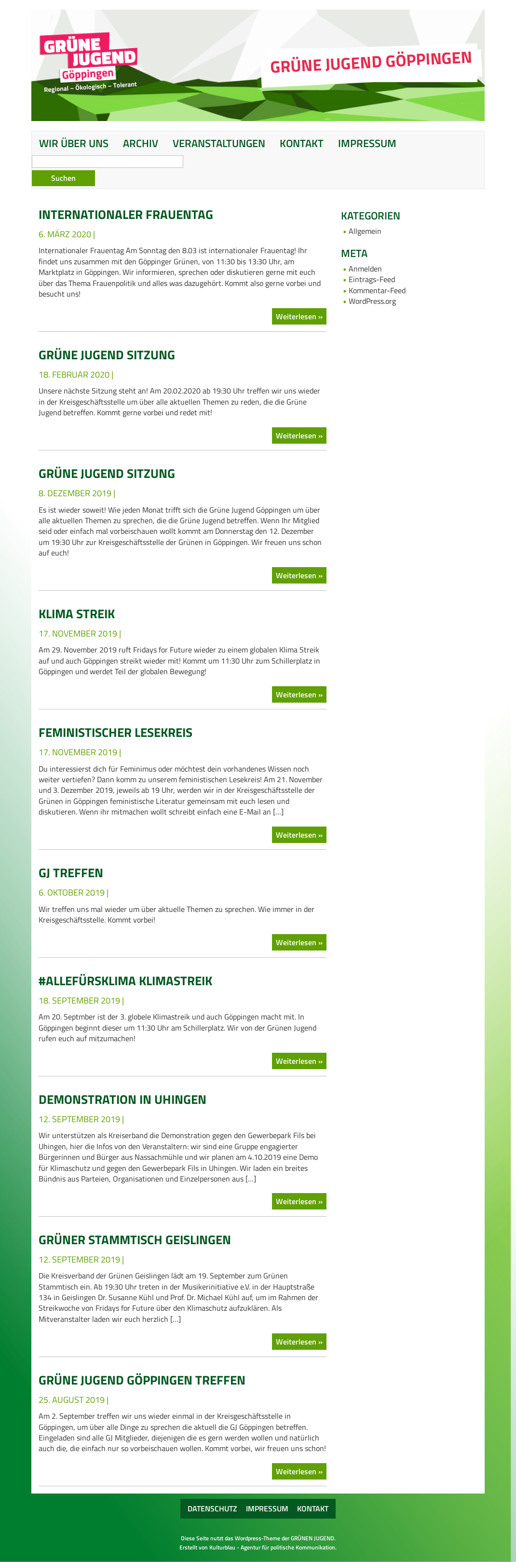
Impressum (367, 143)
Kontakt (302, 143)
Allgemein (365, 231)
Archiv (140, 143)
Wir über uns (74, 143)
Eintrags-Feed (372, 279)
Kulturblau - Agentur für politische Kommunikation (272, 1547)
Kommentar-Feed (377, 290)
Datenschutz (212, 1508)
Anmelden (365, 268)
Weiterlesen (297, 316)
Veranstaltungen (219, 143)
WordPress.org (372, 301)
